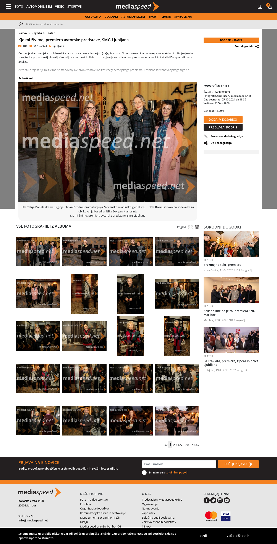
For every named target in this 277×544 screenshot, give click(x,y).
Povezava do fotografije (227, 136)
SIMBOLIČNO (183, 16)
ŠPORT (153, 16)
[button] (270, 6)
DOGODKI (111, 16)
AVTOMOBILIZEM (39, 6)
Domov (22, 33)
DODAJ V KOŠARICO (223, 119)
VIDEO (59, 6)
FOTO (19, 6)
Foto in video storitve (94, 499)
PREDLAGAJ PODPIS (223, 127)
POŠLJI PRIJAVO (238, 464)
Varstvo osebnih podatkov (159, 522)
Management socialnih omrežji (100, 517)
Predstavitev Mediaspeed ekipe (162, 499)
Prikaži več (25, 78)
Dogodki (37, 33)
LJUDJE (166, 16)
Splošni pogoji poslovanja (158, 517)
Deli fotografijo (221, 143)
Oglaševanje (149, 504)
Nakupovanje (150, 508)
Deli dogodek (244, 46)
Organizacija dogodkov (95, 508)
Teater (50, 33)
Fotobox (85, 504)
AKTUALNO (93, 16)
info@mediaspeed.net (33, 520)
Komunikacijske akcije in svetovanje (103, 513)
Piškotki (147, 526)
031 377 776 (25, 516)
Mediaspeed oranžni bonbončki (100, 526)
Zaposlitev (148, 513)
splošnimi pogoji (176, 472)
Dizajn (84, 522)
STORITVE (74, 6)
